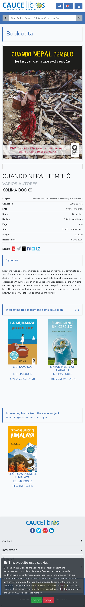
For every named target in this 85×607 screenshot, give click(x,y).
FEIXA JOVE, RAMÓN (22, 486)
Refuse (48, 600)
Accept (36, 600)
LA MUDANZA (22, 367)
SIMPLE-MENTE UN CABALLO (62, 368)
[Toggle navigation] (78, 6)
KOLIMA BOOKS (17, 190)
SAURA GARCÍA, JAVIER (22, 378)
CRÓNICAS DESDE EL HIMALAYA (22, 475)
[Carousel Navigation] (77, 310)
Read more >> (35, 592)
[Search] (42, 18)
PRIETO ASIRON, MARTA (62, 378)
